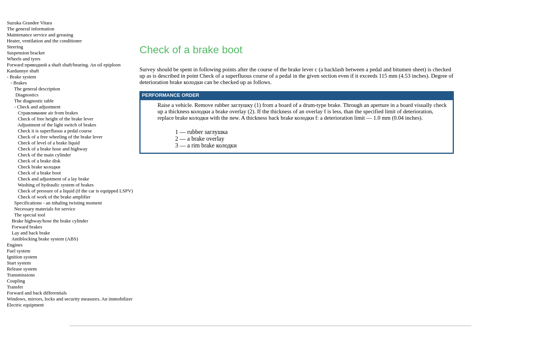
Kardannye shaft (23, 71)
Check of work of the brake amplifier (54, 197)
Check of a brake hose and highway (53, 149)
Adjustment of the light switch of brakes (57, 125)
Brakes (20, 83)
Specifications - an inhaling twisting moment (58, 203)
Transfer (15, 287)
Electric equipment (25, 305)
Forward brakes (27, 227)
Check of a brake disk (39, 161)
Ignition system (22, 257)
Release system (22, 269)
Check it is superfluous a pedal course (55, 131)
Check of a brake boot (39, 173)
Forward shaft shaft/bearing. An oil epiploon (64, 65)
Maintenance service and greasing (40, 35)
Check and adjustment (38, 107)
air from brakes (48, 113)
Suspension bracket (26, 53)
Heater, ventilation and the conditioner (44, 41)
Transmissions (21, 275)
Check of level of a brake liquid (49, 143)
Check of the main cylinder (44, 155)
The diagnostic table (33, 101)
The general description (37, 89)
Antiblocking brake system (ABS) (44, 239)
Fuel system (18, 251)
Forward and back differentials (37, 293)
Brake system (23, 77)
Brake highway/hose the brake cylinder (50, 221)
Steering (15, 47)
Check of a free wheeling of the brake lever (60, 137)
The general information (30, 29)
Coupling (16, 281)
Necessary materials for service (45, 209)
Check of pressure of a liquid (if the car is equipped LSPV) (75, 191)
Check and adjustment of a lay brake (53, 179)
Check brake (39, 167)
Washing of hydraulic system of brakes (56, 185)
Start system (19, 263)
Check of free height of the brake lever (55, 119)
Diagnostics (26, 95)
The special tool (29, 215)
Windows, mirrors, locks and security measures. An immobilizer (70, 299)
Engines (15, 245)
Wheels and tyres (24, 59)
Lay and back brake (31, 233)
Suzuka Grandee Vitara (29, 23)
